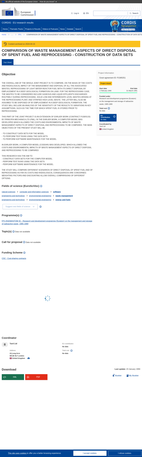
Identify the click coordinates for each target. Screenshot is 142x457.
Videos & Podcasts (50, 29)
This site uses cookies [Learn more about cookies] (17, 453)
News (62, 29)
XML (15, 377)
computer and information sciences (34, 192)
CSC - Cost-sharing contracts (14, 258)
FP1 (19, 35)
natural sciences (8, 192)
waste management (64, 196)
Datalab (70, 29)
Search (78, 29)
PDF (38, 377)
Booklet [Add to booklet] (117, 375)
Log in (75, 13)
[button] (85, 13)
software (57, 192)
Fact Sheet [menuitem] (8, 62)
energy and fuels (63, 200)
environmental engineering (40, 196)
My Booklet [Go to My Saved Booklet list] (132, 376)
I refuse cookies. (125, 453)
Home (5, 29)
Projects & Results (33, 29)
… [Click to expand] (12, 35)
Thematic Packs (16, 29)
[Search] (134, 13)
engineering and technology (13, 196)
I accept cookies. (90, 453)
